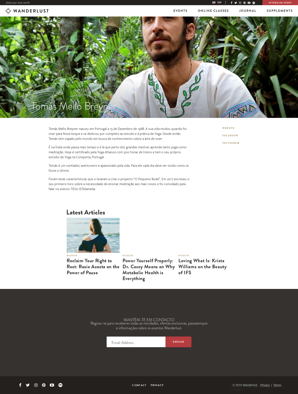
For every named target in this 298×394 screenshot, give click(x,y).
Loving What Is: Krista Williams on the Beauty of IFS (202, 266)
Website (228, 128)
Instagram (231, 143)
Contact (139, 385)
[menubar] (221, 2)
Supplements (280, 10)
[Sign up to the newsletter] (178, 342)
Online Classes (213, 10)
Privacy (157, 385)
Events (180, 10)
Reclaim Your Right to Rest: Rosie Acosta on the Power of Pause (93, 266)
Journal (247, 10)
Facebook (230, 135)
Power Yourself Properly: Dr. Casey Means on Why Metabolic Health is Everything (149, 269)
